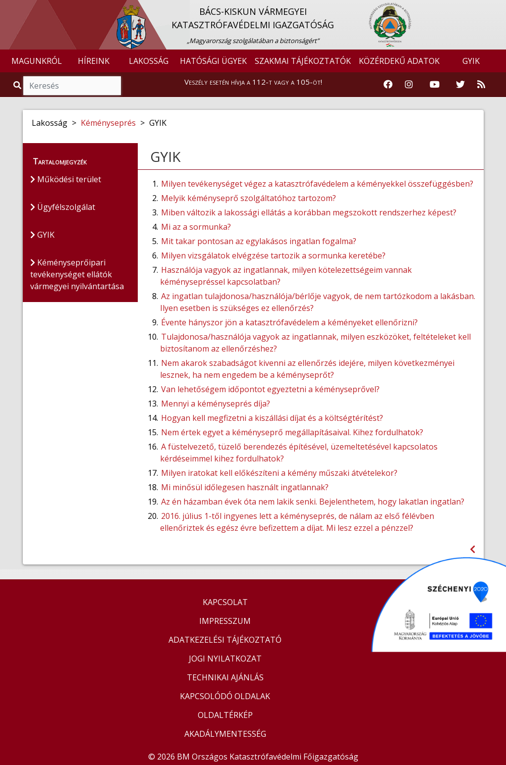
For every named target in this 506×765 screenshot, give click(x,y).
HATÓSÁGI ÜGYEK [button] (213, 60)
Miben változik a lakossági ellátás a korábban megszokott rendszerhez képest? (308, 212)
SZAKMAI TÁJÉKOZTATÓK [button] (303, 60)
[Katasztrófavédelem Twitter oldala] (460, 84)
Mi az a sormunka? (196, 226)
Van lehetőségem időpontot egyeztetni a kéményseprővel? (270, 389)
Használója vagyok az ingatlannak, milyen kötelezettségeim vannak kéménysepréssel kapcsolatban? (286, 275)
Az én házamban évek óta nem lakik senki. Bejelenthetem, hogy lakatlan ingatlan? (312, 501)
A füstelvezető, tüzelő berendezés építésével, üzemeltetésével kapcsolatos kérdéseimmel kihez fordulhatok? (299, 452)
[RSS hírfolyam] (481, 84)
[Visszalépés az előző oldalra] (472, 549)
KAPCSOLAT (225, 602)
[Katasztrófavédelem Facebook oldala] (388, 84)
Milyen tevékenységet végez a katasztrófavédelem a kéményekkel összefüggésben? (317, 183)
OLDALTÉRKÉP (225, 715)
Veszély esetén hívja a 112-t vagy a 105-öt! (253, 82)
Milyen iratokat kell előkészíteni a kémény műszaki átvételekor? (279, 472)
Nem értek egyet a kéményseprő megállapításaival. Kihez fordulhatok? (292, 432)
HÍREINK (94, 60)
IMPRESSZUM (225, 620)
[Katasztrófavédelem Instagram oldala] (409, 84)
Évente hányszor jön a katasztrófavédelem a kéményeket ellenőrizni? (289, 322)
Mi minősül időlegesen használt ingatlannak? (245, 487)
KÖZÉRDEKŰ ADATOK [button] (399, 60)
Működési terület (65, 179)
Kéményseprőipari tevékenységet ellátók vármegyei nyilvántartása (77, 274)
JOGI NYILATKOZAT (225, 658)
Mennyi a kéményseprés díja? (215, 403)
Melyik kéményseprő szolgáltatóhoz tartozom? (248, 198)
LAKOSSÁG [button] (149, 60)
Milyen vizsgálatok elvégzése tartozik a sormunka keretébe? (273, 255)
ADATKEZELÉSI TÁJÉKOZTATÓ (225, 639)
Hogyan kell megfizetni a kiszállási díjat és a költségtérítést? (272, 417)
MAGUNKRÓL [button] (36, 60)
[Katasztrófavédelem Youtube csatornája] (435, 84)
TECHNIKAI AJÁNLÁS (225, 677)
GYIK (471, 60)
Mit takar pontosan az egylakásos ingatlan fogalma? (258, 241)
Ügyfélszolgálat (62, 207)
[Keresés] (72, 85)
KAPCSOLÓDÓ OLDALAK (225, 696)
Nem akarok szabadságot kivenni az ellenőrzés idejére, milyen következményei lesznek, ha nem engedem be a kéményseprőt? (307, 368)
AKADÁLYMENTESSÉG (225, 733)
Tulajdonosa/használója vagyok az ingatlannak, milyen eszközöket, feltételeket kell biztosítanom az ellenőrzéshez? (315, 342)
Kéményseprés (108, 122)
